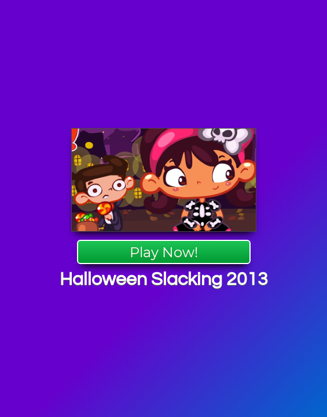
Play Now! (164, 252)
